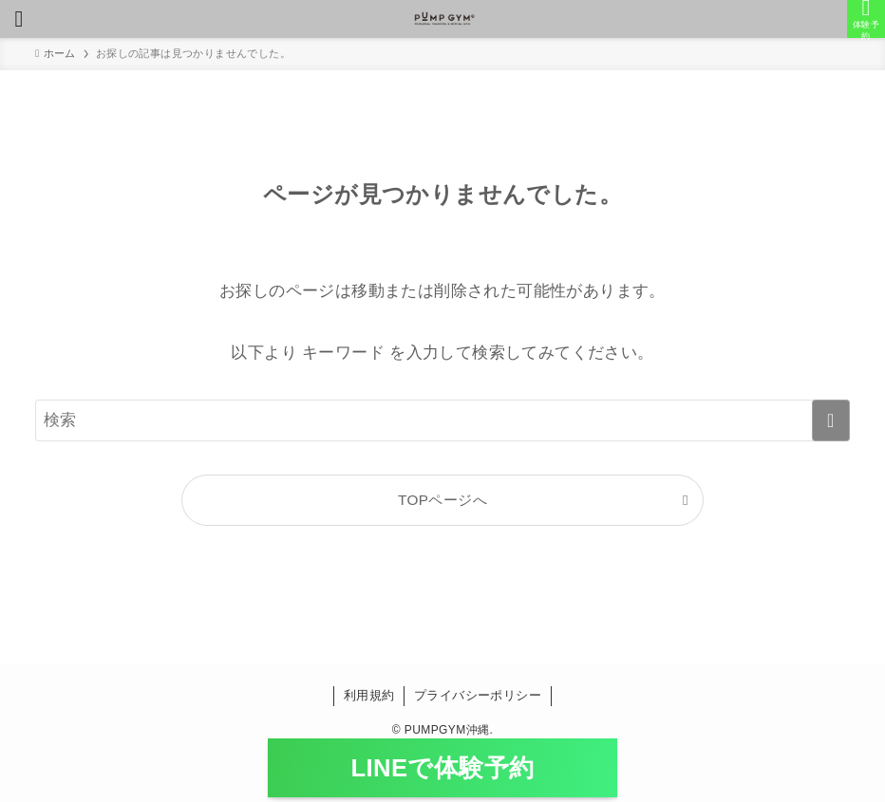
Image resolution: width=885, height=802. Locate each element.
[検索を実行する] (831, 420)
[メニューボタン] (19, 19)
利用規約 (369, 695)
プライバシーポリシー (477, 695)
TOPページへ (442, 500)
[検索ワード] (442, 420)
